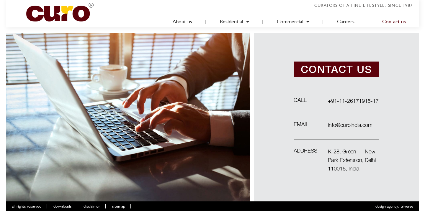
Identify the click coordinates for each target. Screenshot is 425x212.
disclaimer (92, 206)
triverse (407, 206)
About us (182, 21)
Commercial (293, 21)
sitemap (118, 206)
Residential (234, 21)
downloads (62, 206)
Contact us (394, 21)
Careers (345, 21)
